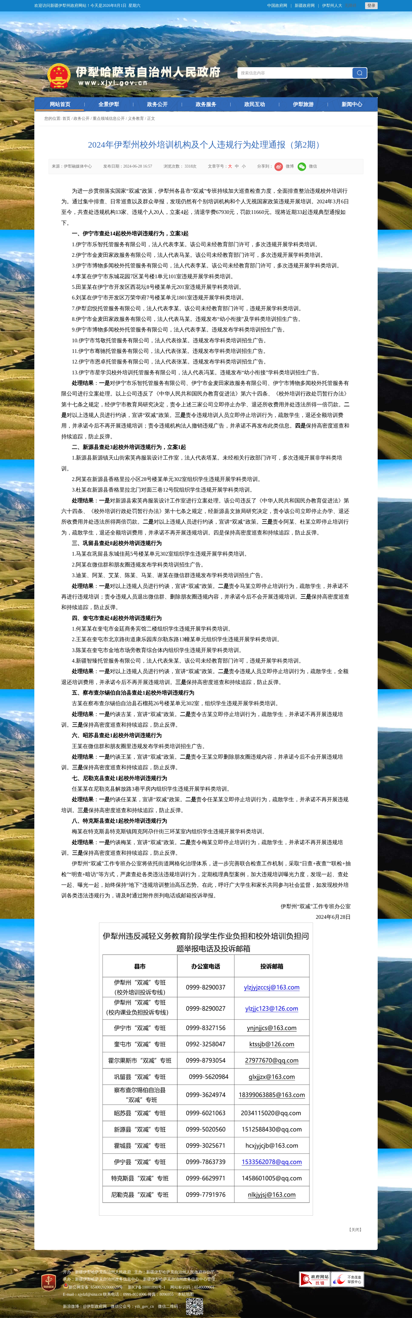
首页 (66, 118)
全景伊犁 (108, 104)
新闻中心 (352, 104)
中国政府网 (277, 5)
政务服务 (206, 104)
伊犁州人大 (332, 5)
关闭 (355, 1230)
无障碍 (350, 5)
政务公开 (157, 104)
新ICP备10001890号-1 (146, 1287)
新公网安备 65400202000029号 (93, 1287)
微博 (284, 166)
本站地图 (186, 1294)
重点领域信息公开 (109, 118)
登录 (371, 5)
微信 (307, 166)
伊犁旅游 (303, 104)
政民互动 (254, 104)
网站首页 (60, 104)
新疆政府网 (305, 5)
